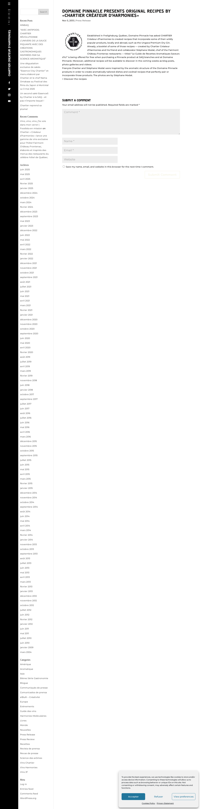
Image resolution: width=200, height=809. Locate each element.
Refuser (158, 796)
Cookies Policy (148, 803)
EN (9, 10)
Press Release (83, 20)
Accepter (133, 796)
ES (9, 14)
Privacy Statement (165, 803)
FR (9, 18)
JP (9, 22)
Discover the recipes (75, 79)
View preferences (184, 796)
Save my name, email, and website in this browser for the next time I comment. (110, 166)
